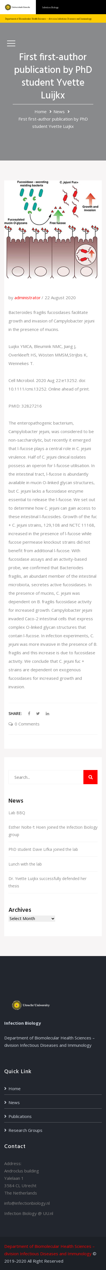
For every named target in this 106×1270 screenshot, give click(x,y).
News (59, 111)
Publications (20, 1116)
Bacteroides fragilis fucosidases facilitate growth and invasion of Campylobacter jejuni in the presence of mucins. (51, 320)
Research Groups (25, 1130)
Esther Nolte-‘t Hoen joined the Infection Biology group (53, 830)
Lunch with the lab (25, 864)
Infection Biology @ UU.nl (28, 1213)
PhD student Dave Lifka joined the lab (43, 849)
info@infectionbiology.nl (27, 1203)
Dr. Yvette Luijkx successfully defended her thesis (47, 882)
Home (40, 111)
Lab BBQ (16, 812)
